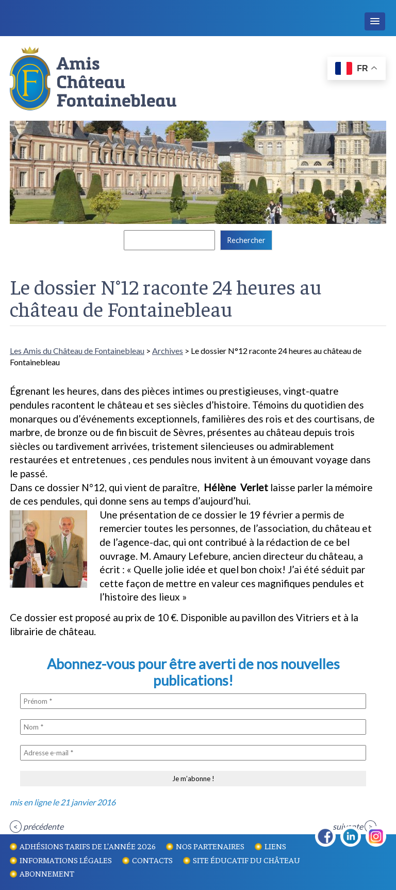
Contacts (152, 859)
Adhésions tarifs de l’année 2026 (88, 845)
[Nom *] (193, 727)
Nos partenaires (210, 845)
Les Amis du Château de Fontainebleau (77, 350)
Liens (275, 845)
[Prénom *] (193, 701)
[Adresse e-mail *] (193, 752)
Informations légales (66, 859)
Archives (167, 350)
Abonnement (47, 873)
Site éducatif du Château (246, 859)
